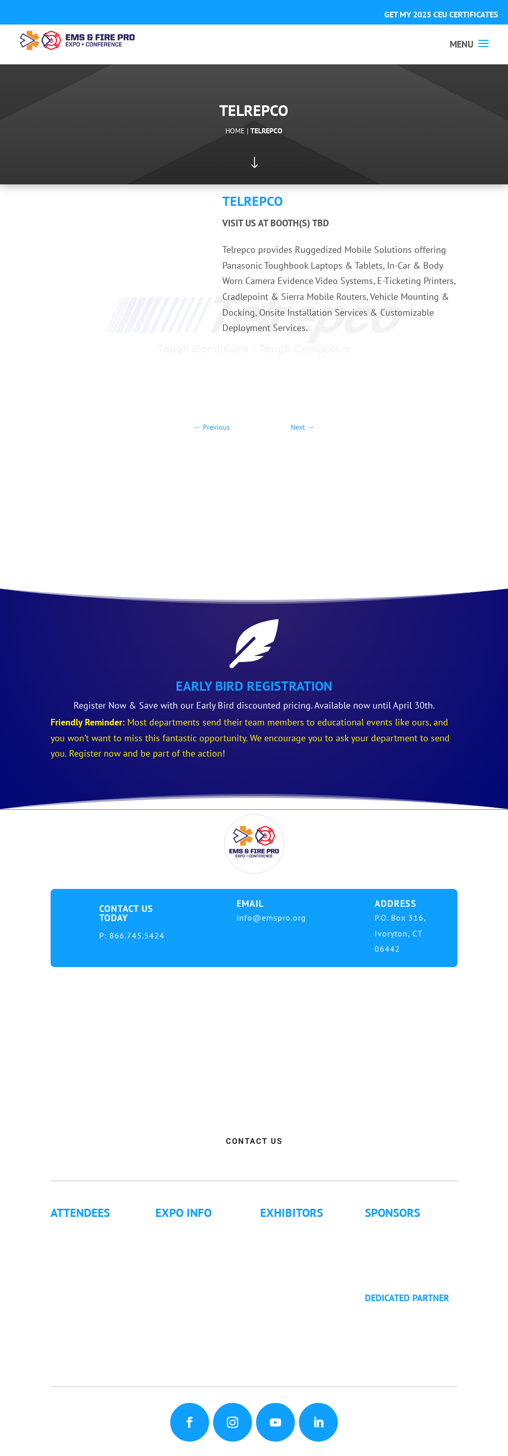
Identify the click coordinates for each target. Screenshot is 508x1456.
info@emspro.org (271, 917)
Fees (173, 1244)
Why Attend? (84, 1230)
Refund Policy (191, 1299)
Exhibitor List (295, 1230)
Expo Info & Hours (202, 1230)
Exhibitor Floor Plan (309, 1272)
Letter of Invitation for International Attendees (97, 1285)
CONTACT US (254, 1141)
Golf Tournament (93, 1354)
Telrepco (266, 130)
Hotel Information (200, 1258)
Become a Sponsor (411, 1258)
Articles (75, 1341)
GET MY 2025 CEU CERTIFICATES (441, 14)
